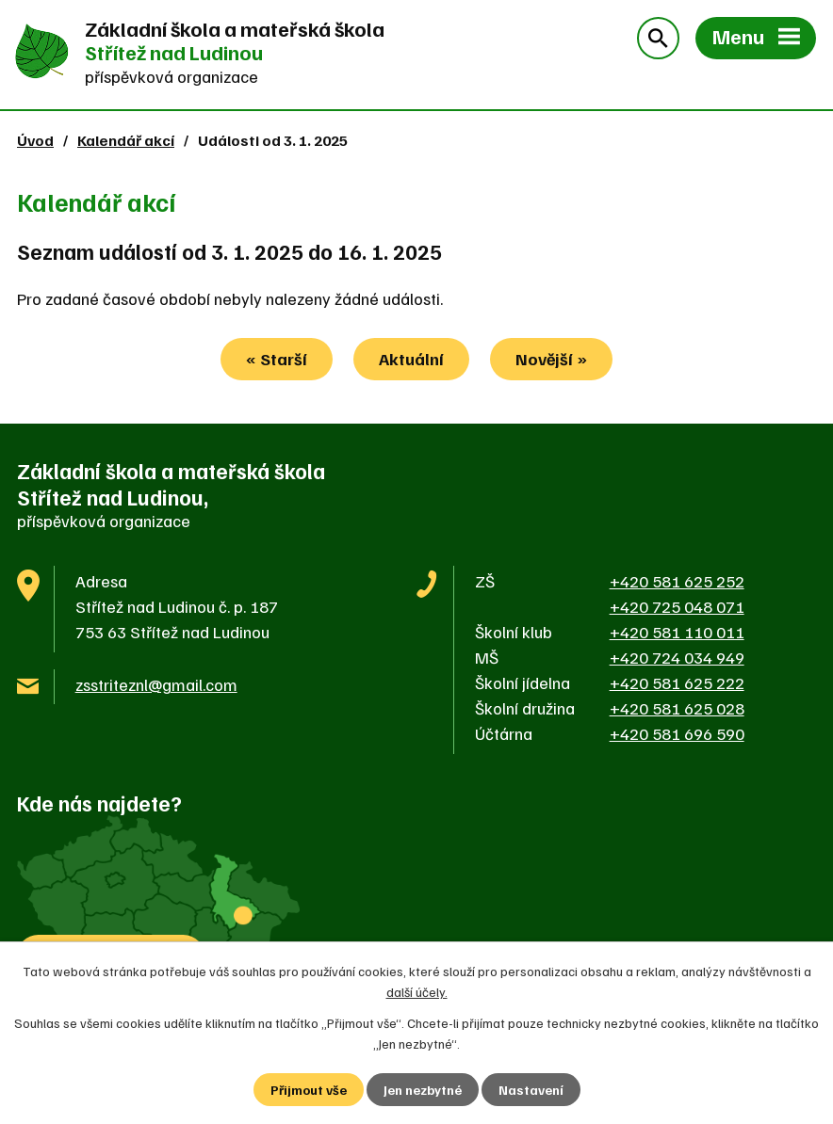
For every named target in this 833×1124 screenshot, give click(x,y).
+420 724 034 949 (677, 657)
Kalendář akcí (125, 140)
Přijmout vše (308, 1090)
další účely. (417, 992)
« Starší (276, 358)
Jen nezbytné (423, 1090)
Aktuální (411, 358)
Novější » (551, 358)
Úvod (35, 140)
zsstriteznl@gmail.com (156, 684)
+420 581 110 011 (677, 631)
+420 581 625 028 (677, 708)
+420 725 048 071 (677, 606)
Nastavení (531, 1090)
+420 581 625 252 (677, 580)
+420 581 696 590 (677, 733)
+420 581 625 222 (677, 682)
